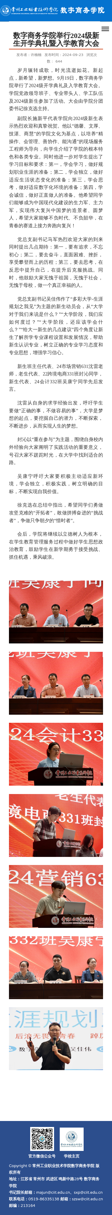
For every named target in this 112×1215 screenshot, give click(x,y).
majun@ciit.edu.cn (53, 1192)
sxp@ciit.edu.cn (88, 1192)
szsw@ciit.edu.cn (87, 1199)
